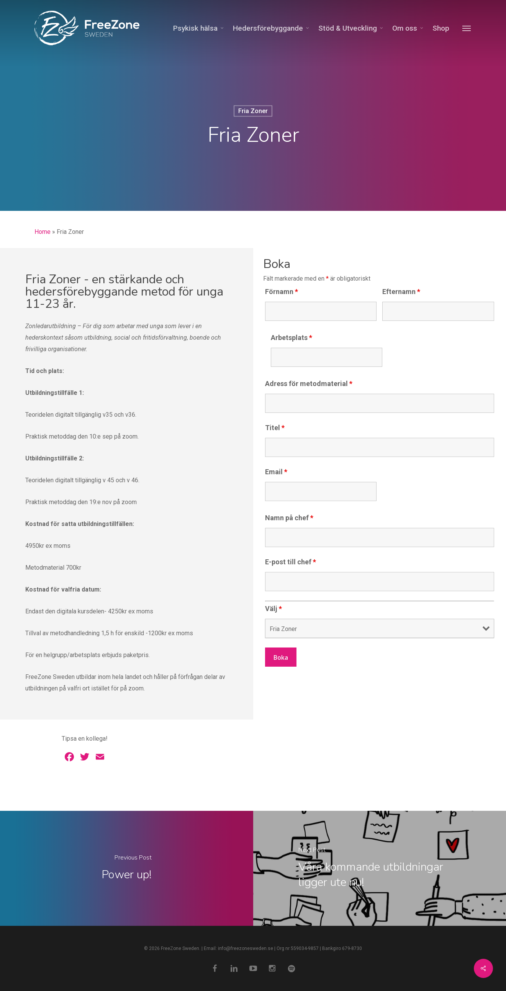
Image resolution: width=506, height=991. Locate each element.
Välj (273, 609)
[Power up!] (126, 868)
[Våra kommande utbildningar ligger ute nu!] (379, 868)
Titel (275, 428)
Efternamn (401, 292)
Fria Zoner (253, 111)
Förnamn (281, 292)
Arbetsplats (291, 338)
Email (276, 472)
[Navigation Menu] (467, 28)
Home (42, 231)
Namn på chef (289, 518)
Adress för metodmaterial (308, 384)
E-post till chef (290, 562)
